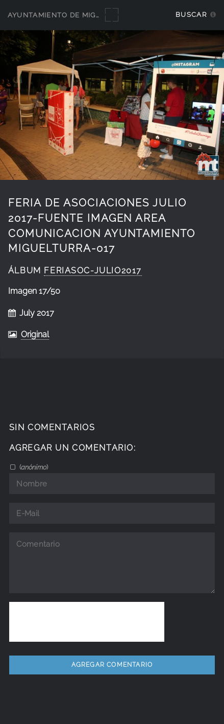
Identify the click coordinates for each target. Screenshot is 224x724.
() (33, 467)
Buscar (191, 14)
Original (35, 334)
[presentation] (86, 622)
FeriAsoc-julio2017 (93, 270)
